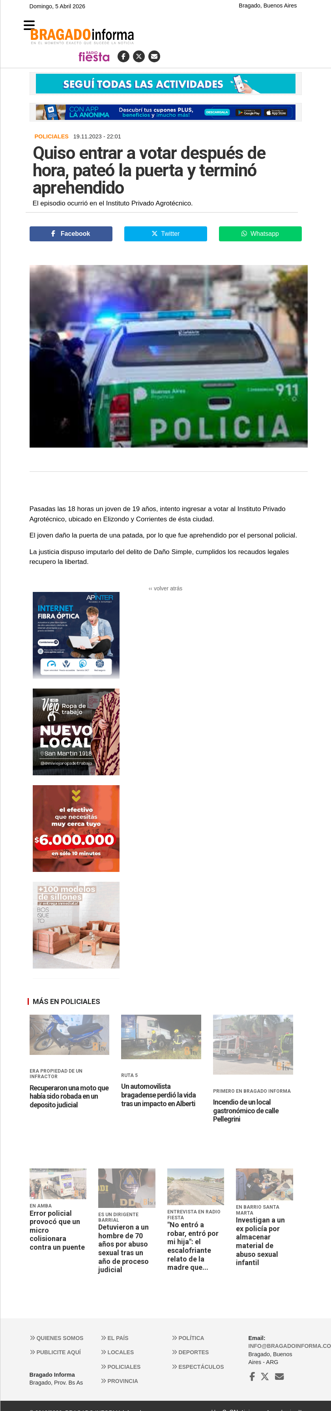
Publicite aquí (55, 1352)
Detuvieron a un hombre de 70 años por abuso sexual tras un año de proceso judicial (123, 1248)
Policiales (121, 1367)
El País (115, 1338)
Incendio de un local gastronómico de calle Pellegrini (246, 1110)
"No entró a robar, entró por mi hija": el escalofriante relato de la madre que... (193, 1246)
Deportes (190, 1352)
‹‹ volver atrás (166, 588)
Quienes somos (57, 1338)
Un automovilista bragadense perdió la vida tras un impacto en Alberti (158, 1094)
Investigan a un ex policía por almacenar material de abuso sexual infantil (260, 1241)
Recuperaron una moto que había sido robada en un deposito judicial (69, 1096)
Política (188, 1338)
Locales (117, 1352)
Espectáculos (198, 1367)
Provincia (119, 1381)
